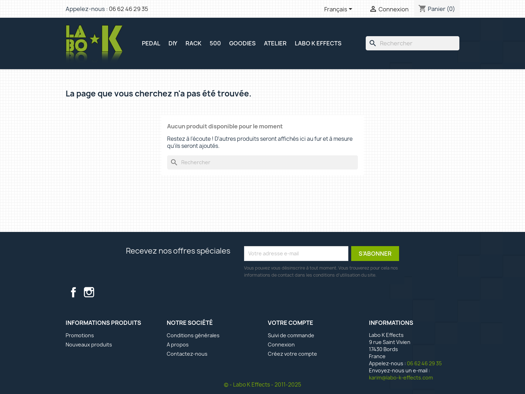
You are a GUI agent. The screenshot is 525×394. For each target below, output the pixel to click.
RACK (193, 43)
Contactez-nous (187, 353)
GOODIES (242, 43)
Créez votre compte (292, 353)
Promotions (80, 335)
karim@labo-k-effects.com (401, 377)
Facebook (73, 292)
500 (215, 43)
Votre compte (290, 323)
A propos (178, 344)
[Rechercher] (412, 43)
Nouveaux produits (89, 344)
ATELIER (275, 43)
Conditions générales (193, 335)
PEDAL (151, 43)
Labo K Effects (318, 43)
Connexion (281, 344)
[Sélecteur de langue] (339, 9)
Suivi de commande (291, 335)
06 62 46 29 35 (128, 9)
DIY (172, 43)
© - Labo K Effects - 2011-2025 (262, 384)
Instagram (89, 292)
